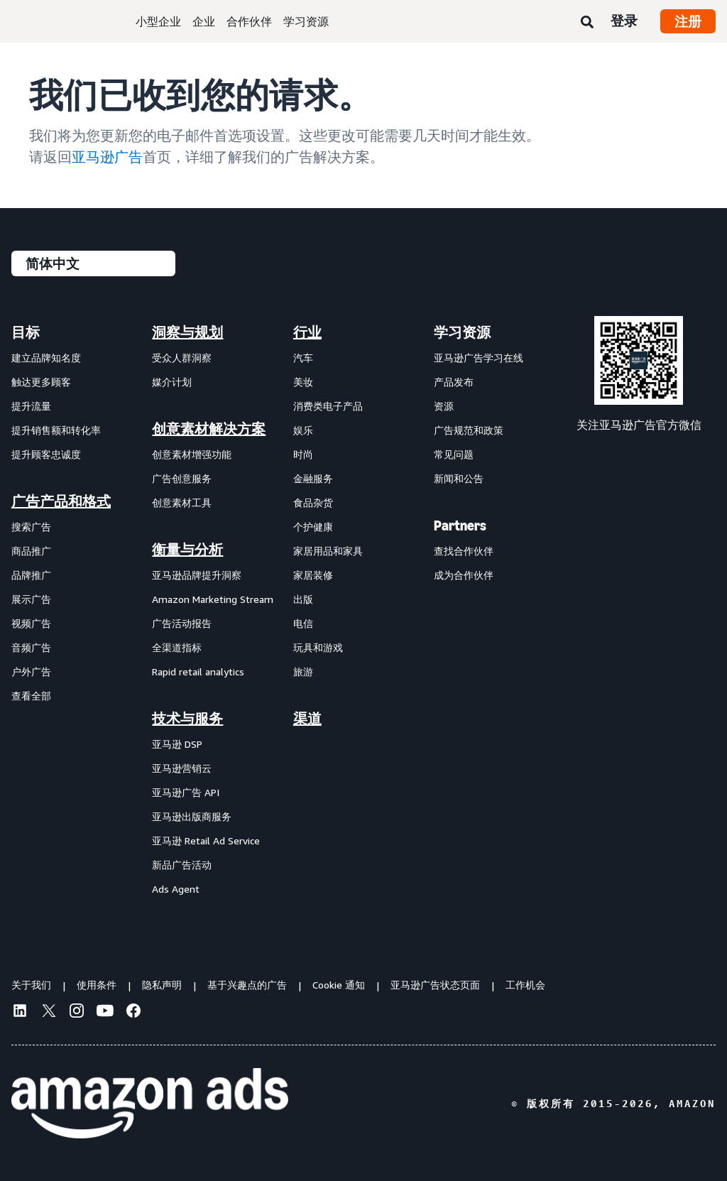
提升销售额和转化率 (56, 430)
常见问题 (454, 454)
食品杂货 (313, 502)
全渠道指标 (177, 647)
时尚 (303, 454)
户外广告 (31, 671)
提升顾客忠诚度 (46, 454)
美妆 (303, 382)
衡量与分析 (187, 549)
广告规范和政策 (468, 430)
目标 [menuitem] (25, 332)
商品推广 (31, 551)
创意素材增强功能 (191, 454)
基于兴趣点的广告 (247, 985)
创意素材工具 (182, 502)
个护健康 (313, 527)
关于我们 (31, 985)
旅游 (303, 671)
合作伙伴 (249, 21)
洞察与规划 (187, 332)
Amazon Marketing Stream (212, 599)
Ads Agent (175, 889)
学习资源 (306, 21)
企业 (203, 21)
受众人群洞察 (182, 358)
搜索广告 (31, 527)
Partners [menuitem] (460, 525)
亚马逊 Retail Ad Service (206, 840)
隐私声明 (162, 985)
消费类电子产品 (328, 406)
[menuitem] (81, 610)
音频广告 (31, 647)
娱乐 (303, 430)
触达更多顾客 (41, 382)
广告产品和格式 (61, 501)
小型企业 (158, 21)
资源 (444, 406)
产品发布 (454, 382)
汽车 (303, 358)
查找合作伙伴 (463, 551)
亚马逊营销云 (182, 768)
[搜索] (587, 23)
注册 (687, 21)
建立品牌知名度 (46, 358)
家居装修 (313, 575)
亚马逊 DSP (177, 744)
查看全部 (31, 696)
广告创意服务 (182, 478)
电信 (303, 623)
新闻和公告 (458, 478)
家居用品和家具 (328, 551)
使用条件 (96, 985)
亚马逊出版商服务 (191, 816)
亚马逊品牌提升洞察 (196, 575)
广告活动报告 (182, 623)
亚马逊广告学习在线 (478, 358)
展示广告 (31, 599)
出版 (303, 599)
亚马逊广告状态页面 (435, 985)
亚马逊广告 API (185, 792)
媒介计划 (172, 382)
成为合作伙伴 (463, 575)
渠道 (307, 718)
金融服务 (313, 478)
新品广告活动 (182, 865)
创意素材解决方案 (209, 428)
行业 (307, 332)
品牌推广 (31, 575)
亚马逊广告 (107, 156)
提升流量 (31, 406)
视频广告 (31, 623)
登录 (624, 20)
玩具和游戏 (318, 647)
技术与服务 (187, 718)
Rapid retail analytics (198, 671)
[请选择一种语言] (93, 263)
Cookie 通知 (338, 985)
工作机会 (525, 985)
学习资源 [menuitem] (462, 332)
